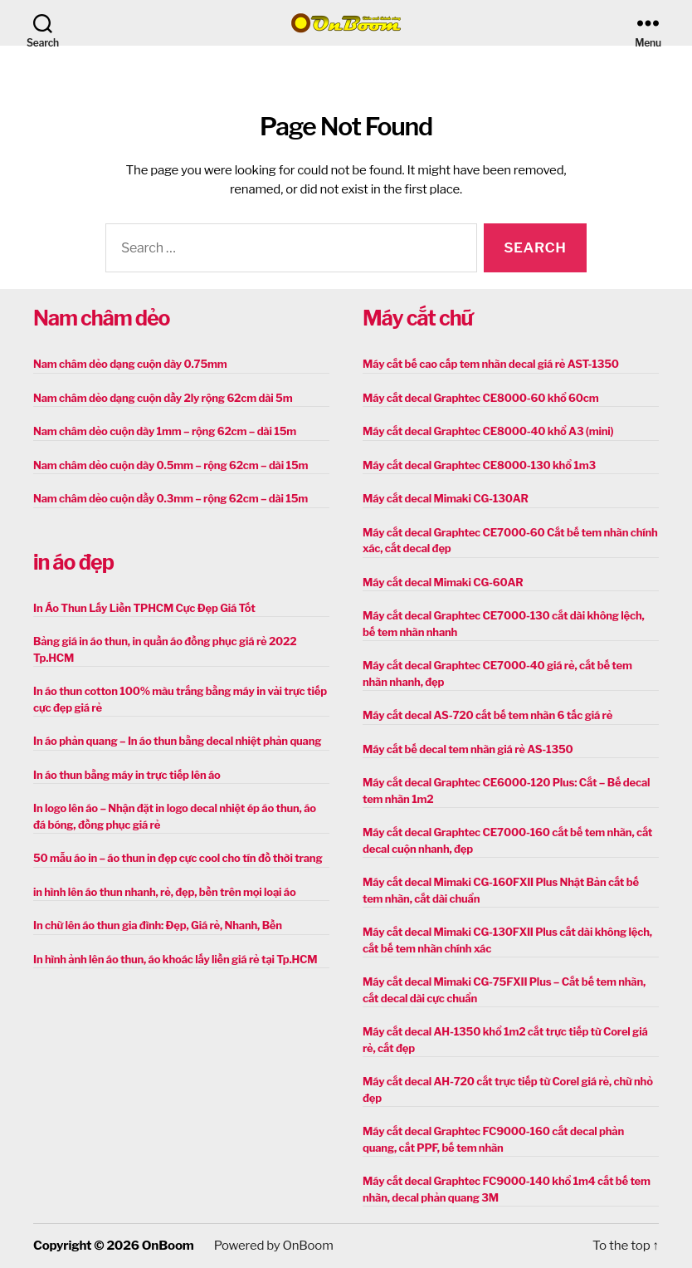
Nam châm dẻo (101, 318)
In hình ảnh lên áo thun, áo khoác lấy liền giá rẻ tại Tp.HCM (175, 959)
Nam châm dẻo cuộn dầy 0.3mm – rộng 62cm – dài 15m (170, 498)
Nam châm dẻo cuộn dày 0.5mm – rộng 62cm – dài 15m (170, 465)
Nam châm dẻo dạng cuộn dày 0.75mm (130, 363)
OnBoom (167, 1245)
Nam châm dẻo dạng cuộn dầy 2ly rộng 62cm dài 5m (162, 397)
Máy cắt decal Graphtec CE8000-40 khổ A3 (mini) (488, 431)
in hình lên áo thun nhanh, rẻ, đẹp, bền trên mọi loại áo (164, 891)
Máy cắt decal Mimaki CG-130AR (446, 498)
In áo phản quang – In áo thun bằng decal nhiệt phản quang (177, 740)
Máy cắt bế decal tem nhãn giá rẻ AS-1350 (468, 749)
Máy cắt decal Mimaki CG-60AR (443, 582)
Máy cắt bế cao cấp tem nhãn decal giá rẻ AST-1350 (491, 363)
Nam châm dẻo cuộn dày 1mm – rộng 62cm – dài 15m (164, 431)
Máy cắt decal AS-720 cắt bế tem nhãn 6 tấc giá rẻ (487, 715)
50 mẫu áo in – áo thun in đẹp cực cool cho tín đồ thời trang (177, 857)
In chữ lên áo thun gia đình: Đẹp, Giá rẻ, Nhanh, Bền (157, 925)
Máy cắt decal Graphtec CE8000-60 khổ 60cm (480, 397)
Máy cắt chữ (417, 318)
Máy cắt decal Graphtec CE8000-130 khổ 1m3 (479, 465)
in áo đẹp (73, 562)
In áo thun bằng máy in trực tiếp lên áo (127, 774)
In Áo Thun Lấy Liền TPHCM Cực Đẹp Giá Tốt (144, 607)
